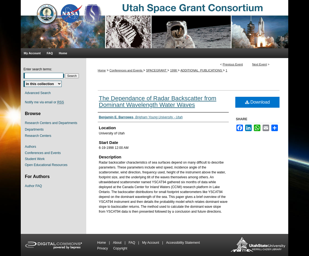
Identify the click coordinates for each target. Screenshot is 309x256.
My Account (151, 243)
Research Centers (38, 136)
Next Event (259, 64)
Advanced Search (38, 93)
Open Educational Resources (46, 165)
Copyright (120, 248)
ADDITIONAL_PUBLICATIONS (201, 70)
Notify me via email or (44, 102)
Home (102, 70)
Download (257, 102)
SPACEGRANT (156, 70)
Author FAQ (33, 186)
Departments (34, 129)
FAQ (132, 243)
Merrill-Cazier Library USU (258, 245)
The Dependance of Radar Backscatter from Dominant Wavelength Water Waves (157, 101)
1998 (174, 70)
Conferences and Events (126, 70)
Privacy (103, 248)
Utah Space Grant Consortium (154, 24)
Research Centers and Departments (51, 123)
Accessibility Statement (183, 243)
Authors (30, 147)
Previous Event (233, 64)
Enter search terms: (37, 69)
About (118, 243)
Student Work (34, 159)
